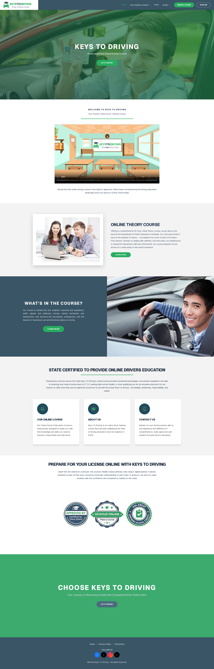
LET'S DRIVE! (107, 604)
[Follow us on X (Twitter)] (103, 655)
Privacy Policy (105, 644)
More (166, 5)
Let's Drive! (107, 63)
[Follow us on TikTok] (117, 655)
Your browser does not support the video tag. (107, 153)
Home (123, 5)
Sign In (203, 5)
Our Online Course (140, 5)
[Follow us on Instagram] (110, 655)
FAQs (156, 5)
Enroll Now (184, 5)
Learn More (120, 255)
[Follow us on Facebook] (97, 655)
